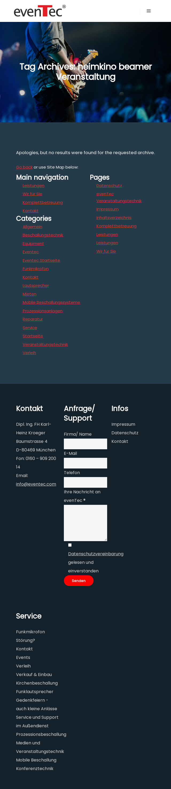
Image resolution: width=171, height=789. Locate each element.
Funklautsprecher (34, 692)
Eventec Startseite (41, 260)
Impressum (107, 209)
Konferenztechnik (34, 768)
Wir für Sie (32, 194)
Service (30, 327)
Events (23, 657)
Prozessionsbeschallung (41, 734)
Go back (24, 167)
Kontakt (30, 210)
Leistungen (33, 185)
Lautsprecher (36, 285)
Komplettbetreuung (43, 202)
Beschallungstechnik (43, 235)
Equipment (33, 243)
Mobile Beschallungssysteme (51, 302)
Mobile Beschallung (36, 760)
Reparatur (33, 319)
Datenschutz (109, 185)
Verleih (29, 353)
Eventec (31, 252)
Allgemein (32, 226)
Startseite (33, 336)
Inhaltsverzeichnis (113, 217)
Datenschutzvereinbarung (95, 554)
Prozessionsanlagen (43, 311)
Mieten (29, 294)
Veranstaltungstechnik (45, 344)
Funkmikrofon (36, 268)
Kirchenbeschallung (37, 683)
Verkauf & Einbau (34, 674)
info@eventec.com (36, 484)
